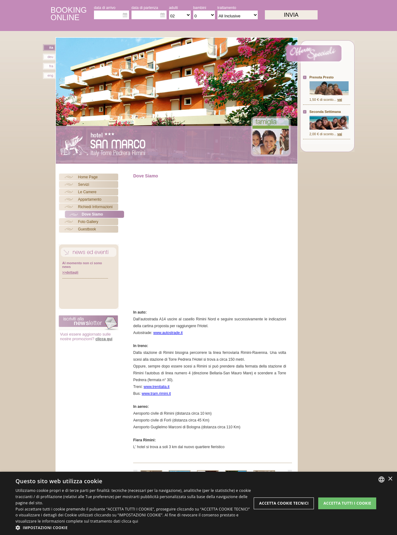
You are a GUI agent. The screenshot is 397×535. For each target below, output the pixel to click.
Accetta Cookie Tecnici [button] (284, 503)
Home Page (88, 177)
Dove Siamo (92, 214)
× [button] (390, 479)
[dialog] (198, 503)
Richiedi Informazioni (95, 207)
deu (50, 57)
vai (339, 99)
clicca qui (104, 339)
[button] (134, 527)
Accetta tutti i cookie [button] (347, 503)
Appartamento (89, 199)
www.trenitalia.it (156, 387)
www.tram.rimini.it (156, 393)
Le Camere (87, 192)
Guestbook (87, 229)
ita (51, 47)
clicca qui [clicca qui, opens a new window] (130, 521)
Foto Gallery (88, 222)
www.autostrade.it (168, 333)
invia (291, 15)
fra (51, 66)
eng (50, 75)
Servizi (83, 184)
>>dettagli (70, 272)
